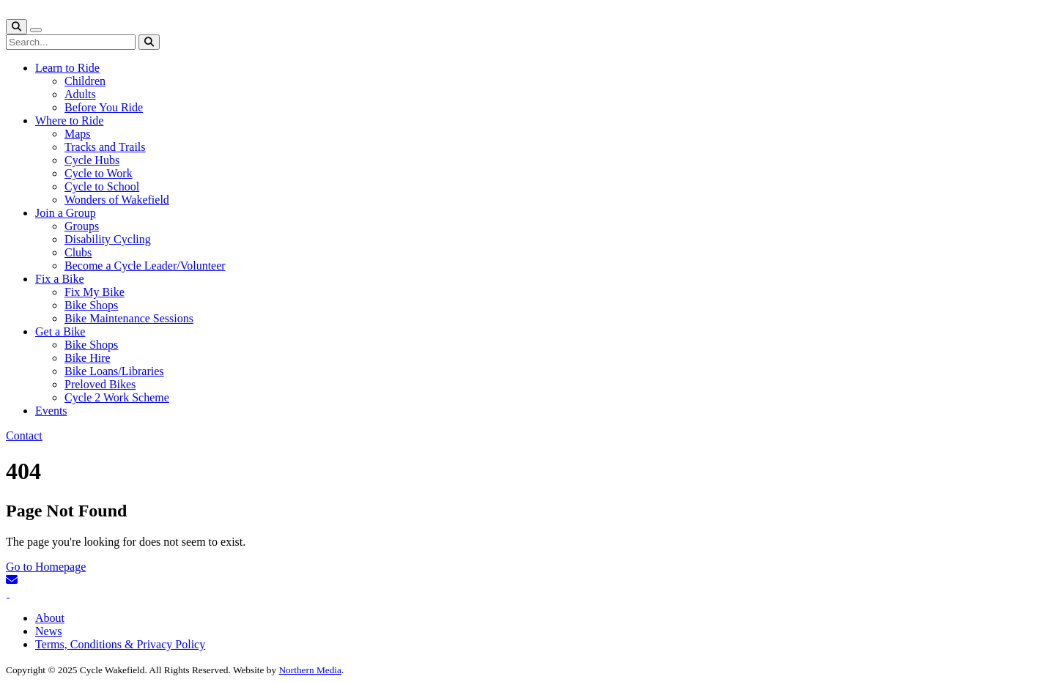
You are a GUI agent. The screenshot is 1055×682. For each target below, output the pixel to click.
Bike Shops (91, 305)
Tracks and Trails (105, 147)
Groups (81, 226)
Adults (80, 94)
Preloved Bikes (100, 384)
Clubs (78, 252)
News (48, 631)
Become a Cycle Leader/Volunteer (145, 265)
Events (51, 410)
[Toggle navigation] (36, 30)
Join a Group (65, 213)
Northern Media (309, 669)
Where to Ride (69, 120)
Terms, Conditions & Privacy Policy (120, 644)
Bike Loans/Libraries (114, 371)
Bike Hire (87, 358)
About (49, 618)
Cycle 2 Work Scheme (116, 397)
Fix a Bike (59, 279)
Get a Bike (60, 331)
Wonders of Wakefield (116, 199)
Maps (77, 133)
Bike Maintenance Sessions (128, 318)
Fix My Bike (94, 292)
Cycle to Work (98, 173)
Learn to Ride (67, 68)
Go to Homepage (46, 566)
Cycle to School (101, 186)
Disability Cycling (107, 239)
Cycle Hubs (91, 160)
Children (85, 81)
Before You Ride (103, 107)
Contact (24, 435)
